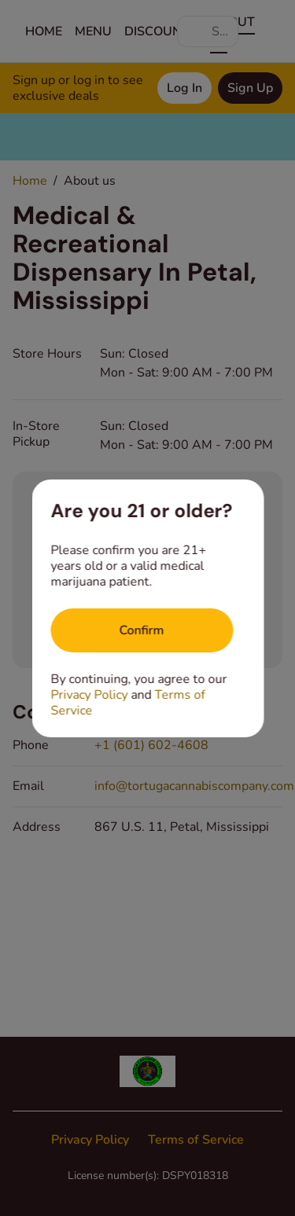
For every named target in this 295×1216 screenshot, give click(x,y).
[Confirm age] (141, 630)
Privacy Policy (88, 695)
